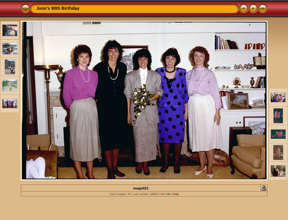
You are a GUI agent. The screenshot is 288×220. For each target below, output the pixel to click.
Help (176, 194)
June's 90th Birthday (58, 8)
